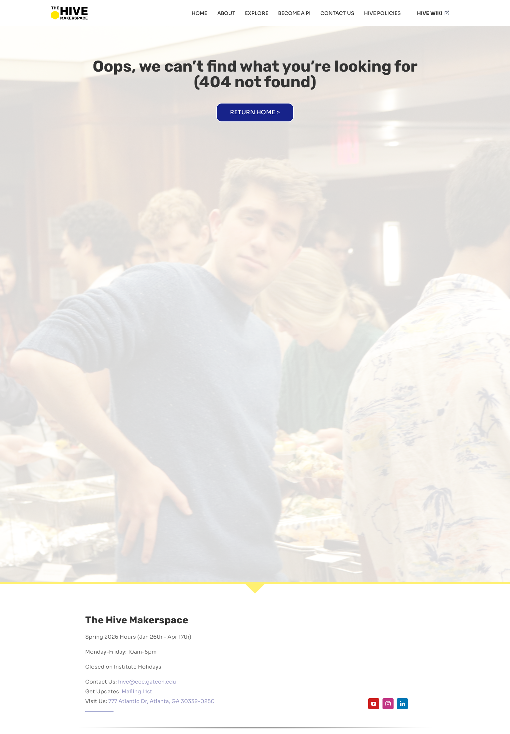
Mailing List (137, 691)
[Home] (255, 112)
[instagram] (388, 703)
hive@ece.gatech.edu (147, 681)
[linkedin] (402, 703)
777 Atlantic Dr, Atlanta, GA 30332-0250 (161, 701)
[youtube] (373, 703)
